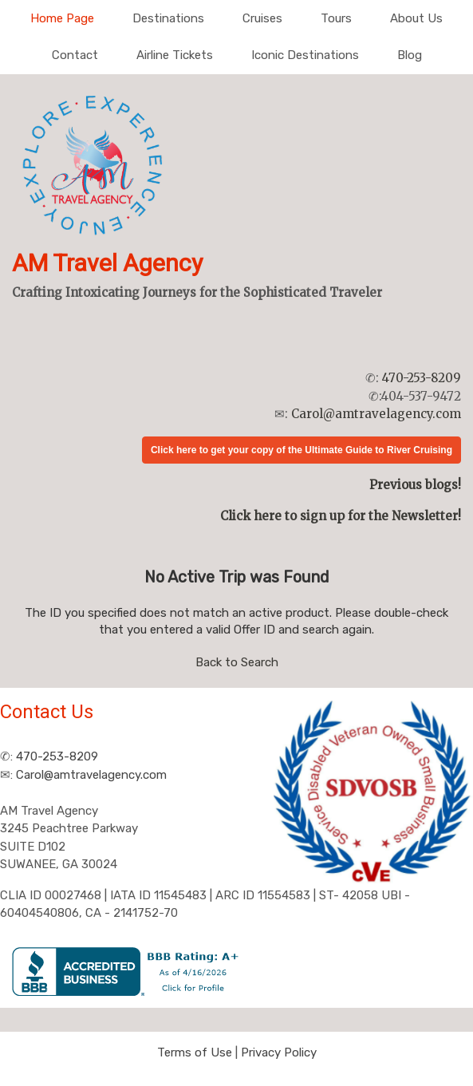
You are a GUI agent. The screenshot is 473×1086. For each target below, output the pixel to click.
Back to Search (236, 662)
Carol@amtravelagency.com (376, 413)
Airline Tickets (174, 55)
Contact (75, 55)
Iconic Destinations (305, 55)
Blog (409, 55)
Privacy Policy (279, 1052)
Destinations (168, 18)
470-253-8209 (421, 377)
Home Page (62, 18)
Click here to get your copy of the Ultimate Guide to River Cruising (301, 450)
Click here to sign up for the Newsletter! (340, 515)
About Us (416, 18)
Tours (336, 18)
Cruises (262, 18)
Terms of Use (194, 1052)
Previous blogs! (415, 484)
